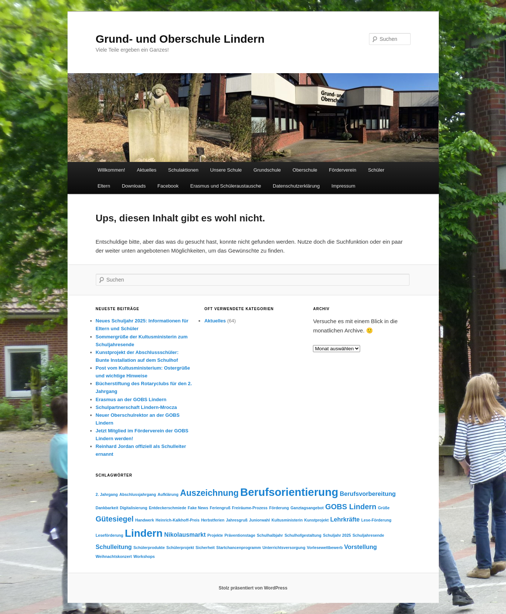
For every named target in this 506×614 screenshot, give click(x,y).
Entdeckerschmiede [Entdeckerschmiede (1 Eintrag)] (167, 508)
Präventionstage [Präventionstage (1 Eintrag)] (240, 535)
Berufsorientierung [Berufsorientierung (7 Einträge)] (289, 492)
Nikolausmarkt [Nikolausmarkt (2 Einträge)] (185, 534)
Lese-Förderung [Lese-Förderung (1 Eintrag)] (376, 520)
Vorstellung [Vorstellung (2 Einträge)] (360, 546)
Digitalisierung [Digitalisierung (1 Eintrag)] (133, 508)
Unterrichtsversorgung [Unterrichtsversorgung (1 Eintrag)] (283, 547)
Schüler (376, 170)
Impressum (343, 186)
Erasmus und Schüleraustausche (225, 186)
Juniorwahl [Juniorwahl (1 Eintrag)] (259, 520)
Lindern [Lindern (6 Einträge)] (144, 533)
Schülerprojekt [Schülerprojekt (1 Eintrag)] (180, 547)
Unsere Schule (226, 170)
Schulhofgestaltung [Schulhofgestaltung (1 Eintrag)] (302, 535)
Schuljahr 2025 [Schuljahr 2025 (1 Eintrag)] (337, 535)
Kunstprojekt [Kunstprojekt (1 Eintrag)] (316, 520)
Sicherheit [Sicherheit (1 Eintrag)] (205, 547)
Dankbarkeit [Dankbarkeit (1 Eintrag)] (107, 508)
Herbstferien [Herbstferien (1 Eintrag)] (213, 520)
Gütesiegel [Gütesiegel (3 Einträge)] (115, 519)
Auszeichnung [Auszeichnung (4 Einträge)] (209, 493)
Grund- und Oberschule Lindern (180, 39)
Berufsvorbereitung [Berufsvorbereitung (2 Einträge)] (368, 493)
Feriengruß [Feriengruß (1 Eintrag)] (220, 508)
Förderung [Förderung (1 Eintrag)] (279, 508)
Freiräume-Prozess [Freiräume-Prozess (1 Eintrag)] (250, 508)
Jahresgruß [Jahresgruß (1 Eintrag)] (237, 520)
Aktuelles (147, 170)
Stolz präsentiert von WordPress (253, 588)
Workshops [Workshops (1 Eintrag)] (144, 556)
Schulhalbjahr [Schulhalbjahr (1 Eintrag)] (270, 535)
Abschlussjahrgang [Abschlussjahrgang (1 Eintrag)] (137, 494)
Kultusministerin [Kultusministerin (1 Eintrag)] (287, 520)
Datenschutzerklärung (296, 186)
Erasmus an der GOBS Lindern (131, 399)
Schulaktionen (183, 170)
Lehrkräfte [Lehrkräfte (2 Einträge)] (344, 519)
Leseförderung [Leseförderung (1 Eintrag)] (110, 535)
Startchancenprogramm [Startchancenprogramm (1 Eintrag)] (238, 547)
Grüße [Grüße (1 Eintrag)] (383, 508)
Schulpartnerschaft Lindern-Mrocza (136, 407)
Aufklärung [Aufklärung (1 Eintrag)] (168, 494)
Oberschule (305, 170)
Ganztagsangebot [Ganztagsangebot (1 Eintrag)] (306, 508)
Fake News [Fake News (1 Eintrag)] (198, 508)
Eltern (104, 186)
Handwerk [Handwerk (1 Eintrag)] (144, 520)
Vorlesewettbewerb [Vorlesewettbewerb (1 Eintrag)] (325, 547)
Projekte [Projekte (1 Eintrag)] (215, 535)
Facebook (168, 186)
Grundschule (267, 170)
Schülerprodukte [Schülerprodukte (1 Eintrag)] (149, 547)
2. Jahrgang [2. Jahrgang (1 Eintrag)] (107, 494)
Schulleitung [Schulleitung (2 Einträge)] (114, 546)
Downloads (134, 186)
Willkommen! (111, 170)
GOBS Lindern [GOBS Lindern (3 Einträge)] (350, 507)
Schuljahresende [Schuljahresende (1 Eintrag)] (368, 535)
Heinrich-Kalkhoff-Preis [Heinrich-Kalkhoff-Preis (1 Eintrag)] (177, 520)
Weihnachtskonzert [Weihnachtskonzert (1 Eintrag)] (114, 556)
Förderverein (342, 170)
